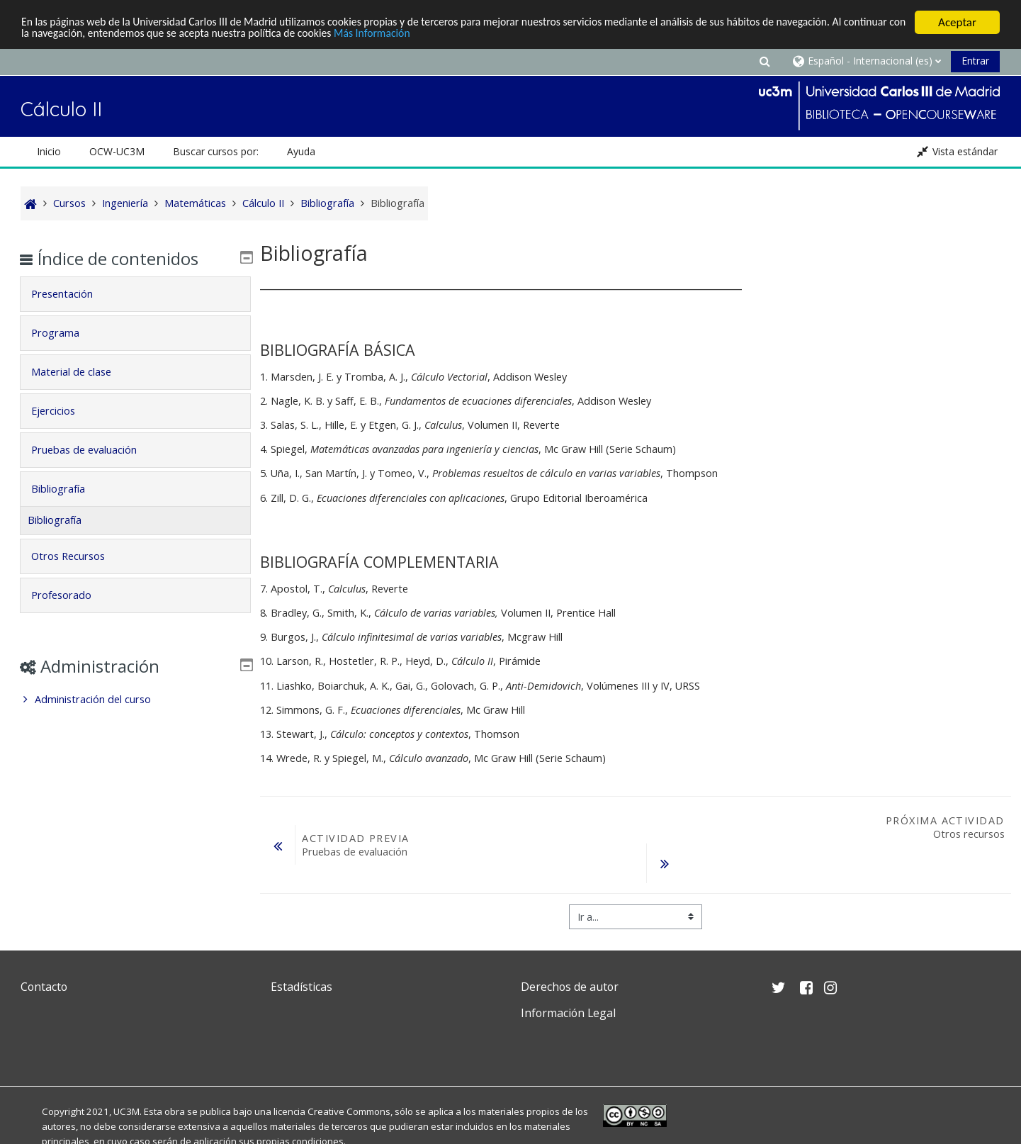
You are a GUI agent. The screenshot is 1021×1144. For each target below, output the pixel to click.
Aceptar (957, 22)
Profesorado (71, 595)
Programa (65, 333)
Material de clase (81, 371)
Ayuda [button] (301, 151)
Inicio (49, 151)
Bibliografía (68, 488)
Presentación (72, 294)
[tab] (135, 294)
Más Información (484, 35)
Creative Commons (349, 1111)
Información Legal (568, 1013)
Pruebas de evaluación (94, 449)
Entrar (975, 60)
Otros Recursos (78, 556)
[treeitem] (135, 700)
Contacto (44, 986)
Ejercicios (63, 410)
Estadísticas (301, 986)
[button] (764, 60)
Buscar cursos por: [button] (216, 151)
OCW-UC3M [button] (117, 151)
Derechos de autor (570, 986)
